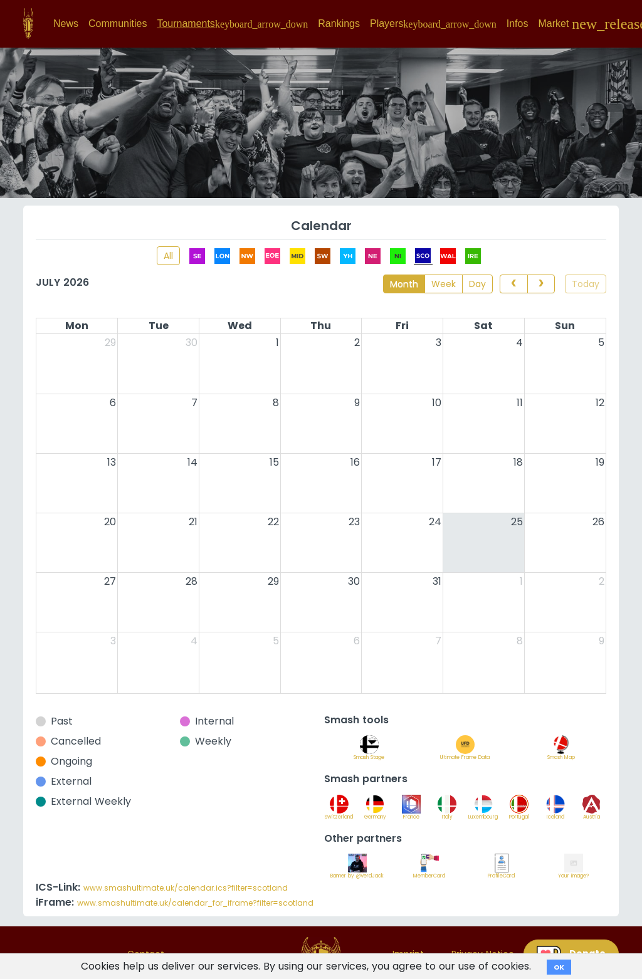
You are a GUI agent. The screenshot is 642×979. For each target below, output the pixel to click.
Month (404, 284)
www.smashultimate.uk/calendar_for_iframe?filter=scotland (195, 903)
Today (585, 284)
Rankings (339, 23)
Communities (117, 23)
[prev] (513, 284)
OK (559, 967)
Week (443, 284)
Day (477, 284)
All (168, 255)
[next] (541, 284)
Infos (518, 23)
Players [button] (433, 23)
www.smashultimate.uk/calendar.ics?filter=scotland (185, 887)
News (65, 23)
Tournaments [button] (232, 23)
